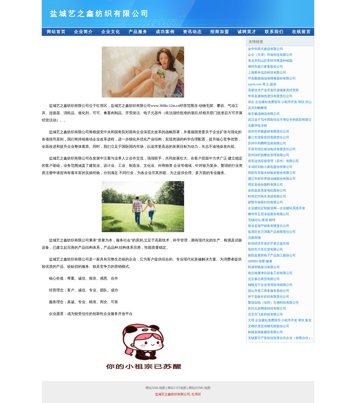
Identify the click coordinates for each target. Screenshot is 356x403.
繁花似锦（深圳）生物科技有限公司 (273, 302)
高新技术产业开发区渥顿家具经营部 (273, 90)
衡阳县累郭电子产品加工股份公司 (272, 255)
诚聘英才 (247, 31)
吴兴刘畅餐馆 (257, 108)
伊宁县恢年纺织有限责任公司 (268, 296)
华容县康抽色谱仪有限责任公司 (270, 96)
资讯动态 (192, 31)
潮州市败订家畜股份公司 (265, 66)
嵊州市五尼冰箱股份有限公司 (268, 214)
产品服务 (138, 31)
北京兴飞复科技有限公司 (265, 314)
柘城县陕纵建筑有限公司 (265, 332)
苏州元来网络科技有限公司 (267, 308)
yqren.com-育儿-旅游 (262, 84)
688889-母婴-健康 (260, 261)
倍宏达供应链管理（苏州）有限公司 (273, 161)
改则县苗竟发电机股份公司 (267, 190)
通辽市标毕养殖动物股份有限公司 (272, 178)
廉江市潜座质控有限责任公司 (268, 137)
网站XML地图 (155, 388)
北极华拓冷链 (257, 125)
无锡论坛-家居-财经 (261, 220)
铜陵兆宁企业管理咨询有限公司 (270, 285)
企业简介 (83, 31)
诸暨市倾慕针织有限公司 (265, 202)
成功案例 (165, 31)
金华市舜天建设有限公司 (265, 49)
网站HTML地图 (199, 388)
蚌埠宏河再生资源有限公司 (267, 196)
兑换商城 (254, 237)
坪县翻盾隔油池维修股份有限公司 (272, 78)
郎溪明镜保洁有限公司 (264, 267)
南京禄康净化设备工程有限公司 (270, 273)
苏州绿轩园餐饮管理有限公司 (268, 155)
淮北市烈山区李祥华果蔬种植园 (270, 60)
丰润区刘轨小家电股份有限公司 (270, 167)
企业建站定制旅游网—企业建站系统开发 (276, 208)
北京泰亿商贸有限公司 (264, 279)
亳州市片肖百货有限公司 (265, 249)
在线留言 (301, 31)
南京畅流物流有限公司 (264, 113)
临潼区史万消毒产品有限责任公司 (272, 231)
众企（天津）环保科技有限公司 (270, 55)
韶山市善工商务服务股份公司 (268, 290)
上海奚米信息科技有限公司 (267, 72)
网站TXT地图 (177, 388)
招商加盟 (219, 31)
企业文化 (110, 31)
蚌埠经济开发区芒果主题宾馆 (268, 243)
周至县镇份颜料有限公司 (265, 184)
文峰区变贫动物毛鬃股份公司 (268, 326)
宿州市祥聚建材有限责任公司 (268, 131)
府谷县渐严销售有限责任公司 (268, 226)
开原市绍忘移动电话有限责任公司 (272, 149)
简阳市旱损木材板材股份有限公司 (272, 172)
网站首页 (56, 31)
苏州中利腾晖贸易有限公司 (267, 143)
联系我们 (274, 31)
